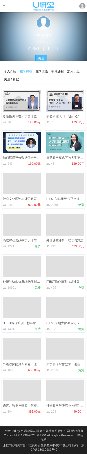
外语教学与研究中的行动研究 (66, 405)
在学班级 (42, 71)
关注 (41, 58)
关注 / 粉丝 (11, 79)
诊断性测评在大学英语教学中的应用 (27, 116)
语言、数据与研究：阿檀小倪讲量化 (27, 405)
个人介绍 (10, 71)
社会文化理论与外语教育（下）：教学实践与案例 (37, 199)
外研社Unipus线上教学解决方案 (24, 281)
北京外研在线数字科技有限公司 (50, 445)
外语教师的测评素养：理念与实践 (26, 364)
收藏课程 (57, 71)
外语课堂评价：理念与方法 (64, 240)
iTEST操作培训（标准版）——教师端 (28, 323)
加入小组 (73, 71)
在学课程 (26, 71)
